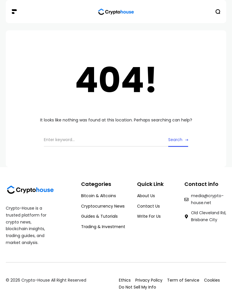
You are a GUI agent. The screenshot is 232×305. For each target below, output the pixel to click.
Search (175, 140)
